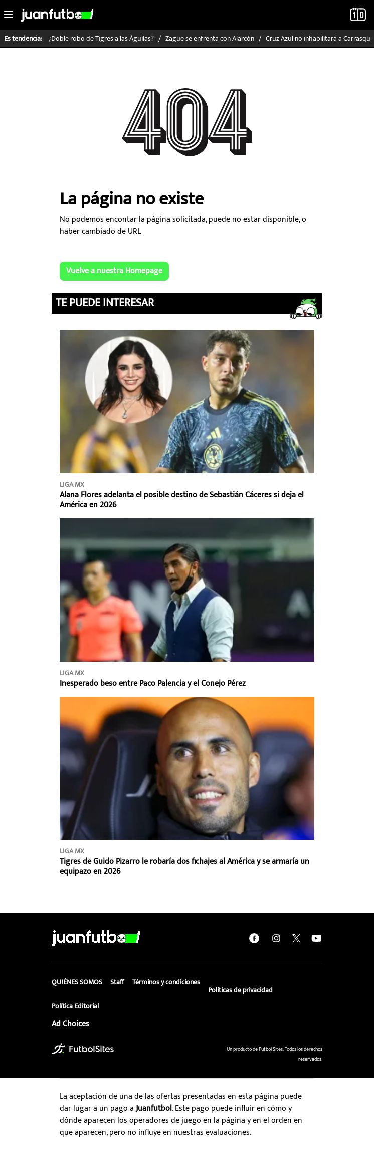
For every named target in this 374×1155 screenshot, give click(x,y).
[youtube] (316, 938)
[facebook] (254, 938)
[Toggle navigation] (8, 15)
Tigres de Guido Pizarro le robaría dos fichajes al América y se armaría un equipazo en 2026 (184, 866)
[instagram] (276, 938)
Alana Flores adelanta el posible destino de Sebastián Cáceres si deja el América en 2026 (182, 500)
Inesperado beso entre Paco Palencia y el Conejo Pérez (153, 683)
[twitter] (296, 938)
